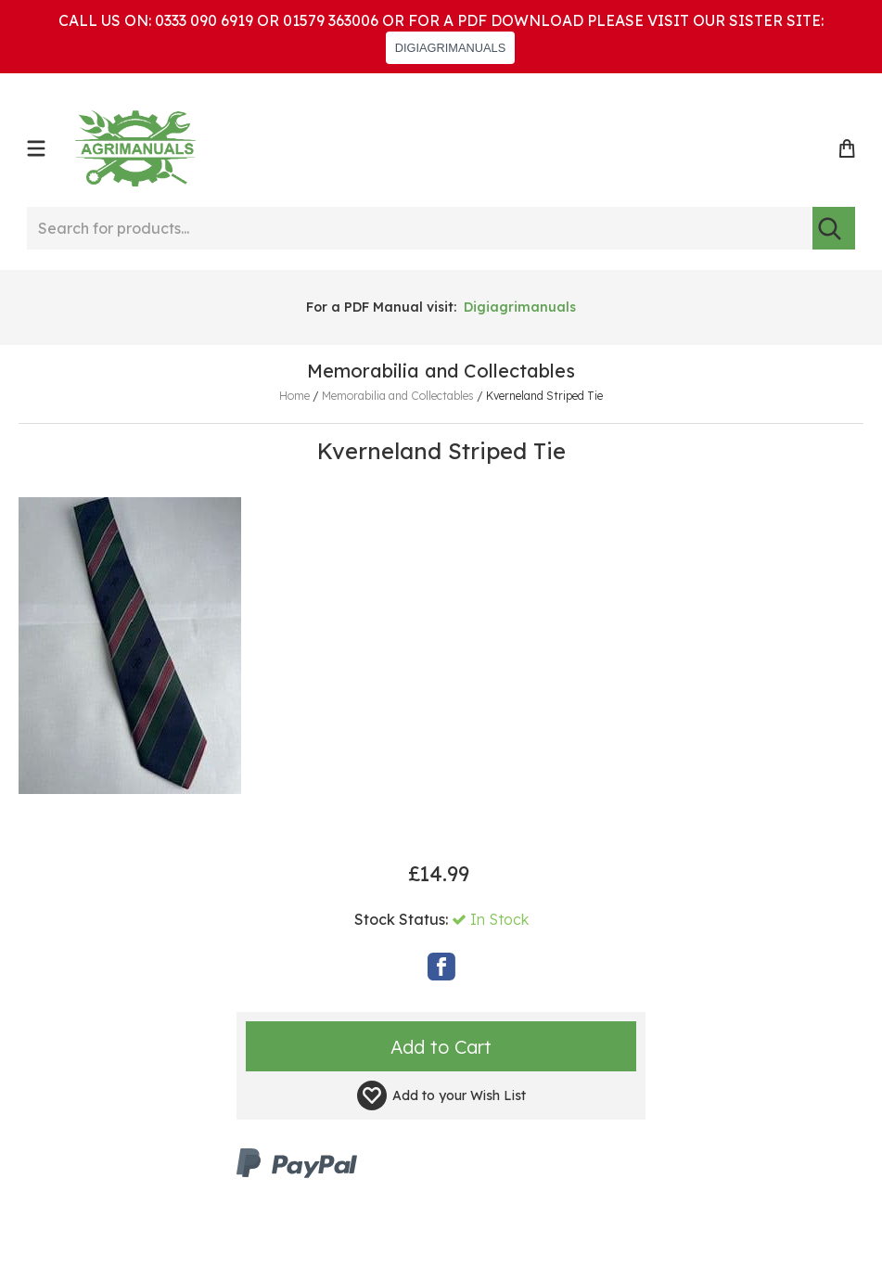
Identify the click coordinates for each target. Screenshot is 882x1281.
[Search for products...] (420, 228)
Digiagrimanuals (520, 307)
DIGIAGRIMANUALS (450, 48)
